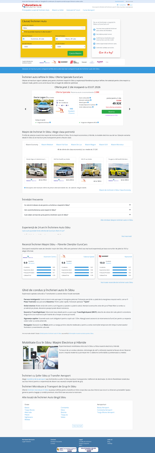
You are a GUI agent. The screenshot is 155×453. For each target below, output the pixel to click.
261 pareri (32, 263)
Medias (27, 419)
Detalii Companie (84, 443)
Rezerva (112, 112)
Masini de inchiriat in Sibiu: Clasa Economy (115, 190)
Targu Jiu (64, 415)
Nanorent (128, 257)
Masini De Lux (76, 144)
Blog (108, 441)
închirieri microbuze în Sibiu (38, 390)
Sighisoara (29, 417)
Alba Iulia (28, 412)
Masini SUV (103, 144)
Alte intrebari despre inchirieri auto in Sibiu (117, 220)
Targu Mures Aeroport (105, 412)
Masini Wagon (90, 144)
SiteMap (109, 443)
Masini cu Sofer (58, 10)
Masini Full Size (62, 144)
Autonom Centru (50, 257)
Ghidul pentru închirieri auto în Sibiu (50, 333)
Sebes (63, 417)
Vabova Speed (89, 257)
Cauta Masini (75, 53)
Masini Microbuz (117, 144)
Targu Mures (30, 410)
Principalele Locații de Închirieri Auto (35, 10)
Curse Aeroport (89, 10)
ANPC (80, 445)
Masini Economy (32, 144)
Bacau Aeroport (103, 407)
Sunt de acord (119, 1)
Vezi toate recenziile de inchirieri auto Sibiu (117, 282)
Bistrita (63, 412)
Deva (63, 410)
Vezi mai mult (127, 236)
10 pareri (108, 263)
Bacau (27, 407)
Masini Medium (47, 144)
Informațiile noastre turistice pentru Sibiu (81, 333)
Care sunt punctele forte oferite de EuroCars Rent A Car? (43, 231)
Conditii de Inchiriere (85, 441)
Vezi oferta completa (113, 107)
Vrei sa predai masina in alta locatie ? (38, 32)
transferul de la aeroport (36, 379)
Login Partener (26, 441)
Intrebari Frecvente (56, 441)
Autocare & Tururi (73, 10)
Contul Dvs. (121, 5)
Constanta (65, 407)
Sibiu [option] (25, 28)
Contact (53, 443)
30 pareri (69, 263)
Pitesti (27, 415)
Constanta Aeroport (104, 410)
